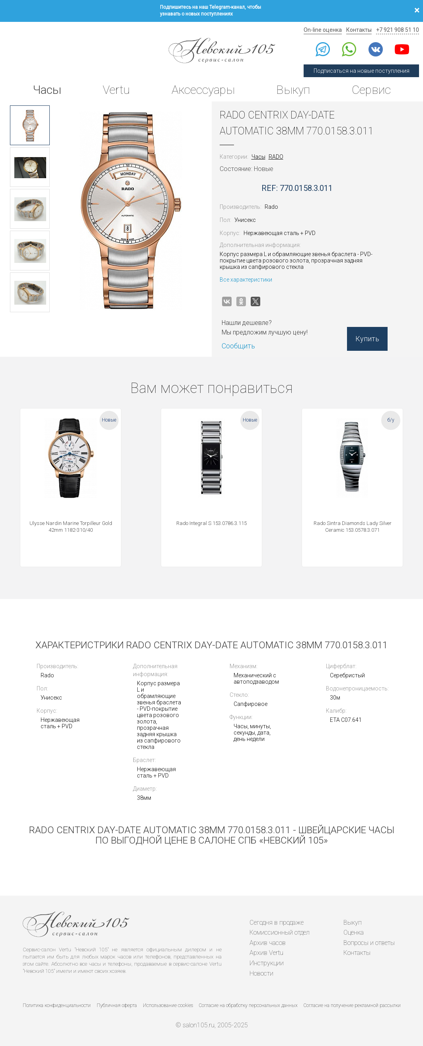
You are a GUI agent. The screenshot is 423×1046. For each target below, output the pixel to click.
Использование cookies (168, 1005)
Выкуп (293, 90)
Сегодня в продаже (277, 922)
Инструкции (267, 963)
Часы (47, 90)
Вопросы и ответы (369, 943)
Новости (261, 973)
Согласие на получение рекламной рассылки (352, 1005)
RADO (276, 156)
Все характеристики (246, 279)
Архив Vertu (266, 953)
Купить (367, 338)
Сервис (371, 90)
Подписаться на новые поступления (361, 71)
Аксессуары (203, 90)
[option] (30, 125)
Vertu (116, 90)
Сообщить (238, 346)
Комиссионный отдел (280, 932)
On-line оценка (323, 30)
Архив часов (268, 943)
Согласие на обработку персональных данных (248, 1005)
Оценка (353, 932)
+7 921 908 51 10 (397, 30)
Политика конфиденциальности (57, 1005)
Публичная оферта (117, 1005)
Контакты (359, 30)
